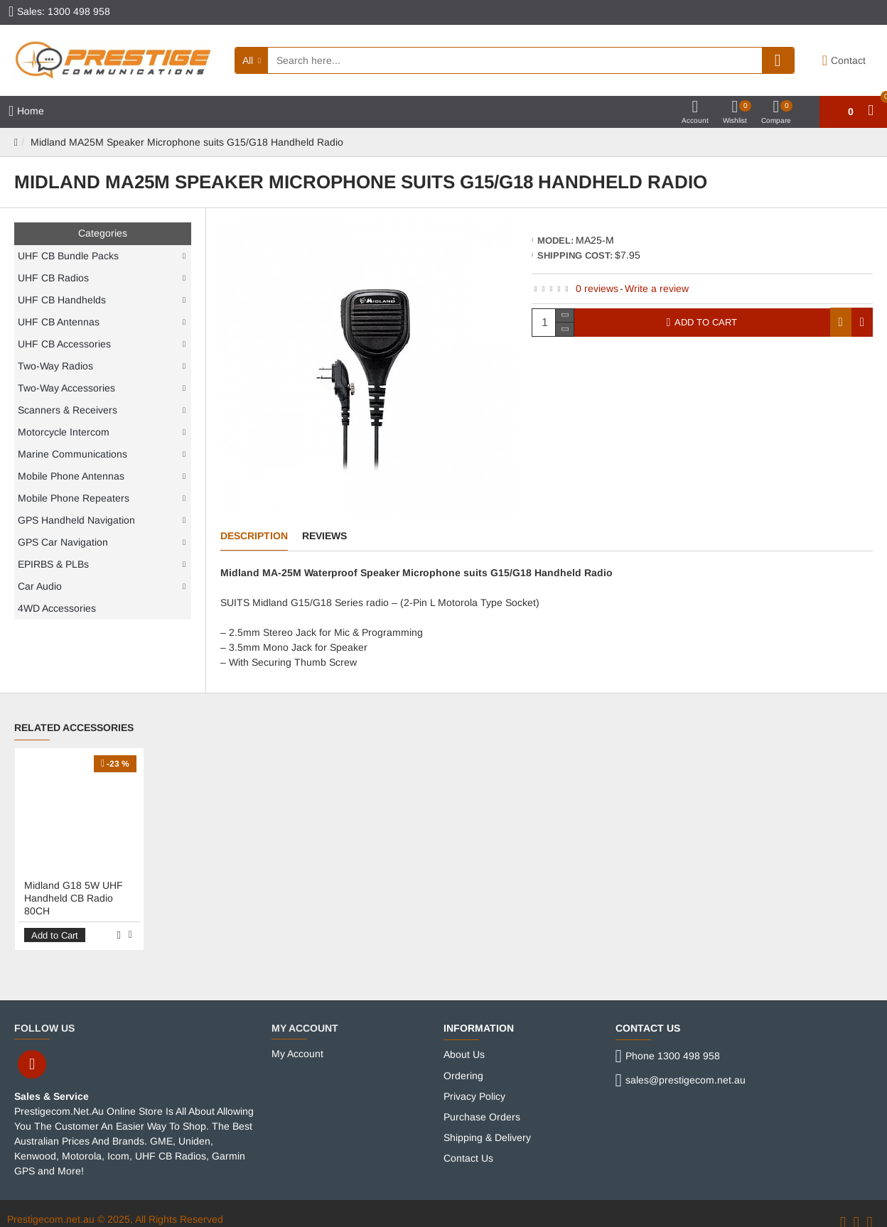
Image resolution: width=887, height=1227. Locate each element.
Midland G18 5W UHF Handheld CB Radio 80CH (73, 889)
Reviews (324, 535)
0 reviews (597, 288)
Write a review (657, 288)
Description (254, 535)
